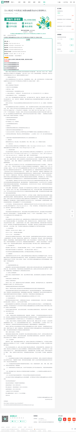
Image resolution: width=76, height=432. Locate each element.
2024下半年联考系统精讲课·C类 (11, 66)
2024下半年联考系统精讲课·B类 (11, 64)
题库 (34, 2)
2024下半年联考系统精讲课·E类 (11, 69)
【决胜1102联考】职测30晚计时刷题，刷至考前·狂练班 (19, 59)
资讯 (44, 2)
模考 (39, 2)
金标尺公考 (14, 427)
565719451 (32, 30)
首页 (19, 2)
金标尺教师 (20, 427)
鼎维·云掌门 (30, 427)
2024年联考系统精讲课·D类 (10, 67)
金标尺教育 (8, 427)
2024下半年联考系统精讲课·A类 (11, 62)
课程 (24, 2)
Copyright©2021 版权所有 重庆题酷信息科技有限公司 (10, 429)
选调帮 (25, 427)
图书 (29, 2)
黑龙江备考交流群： (25, 30)
